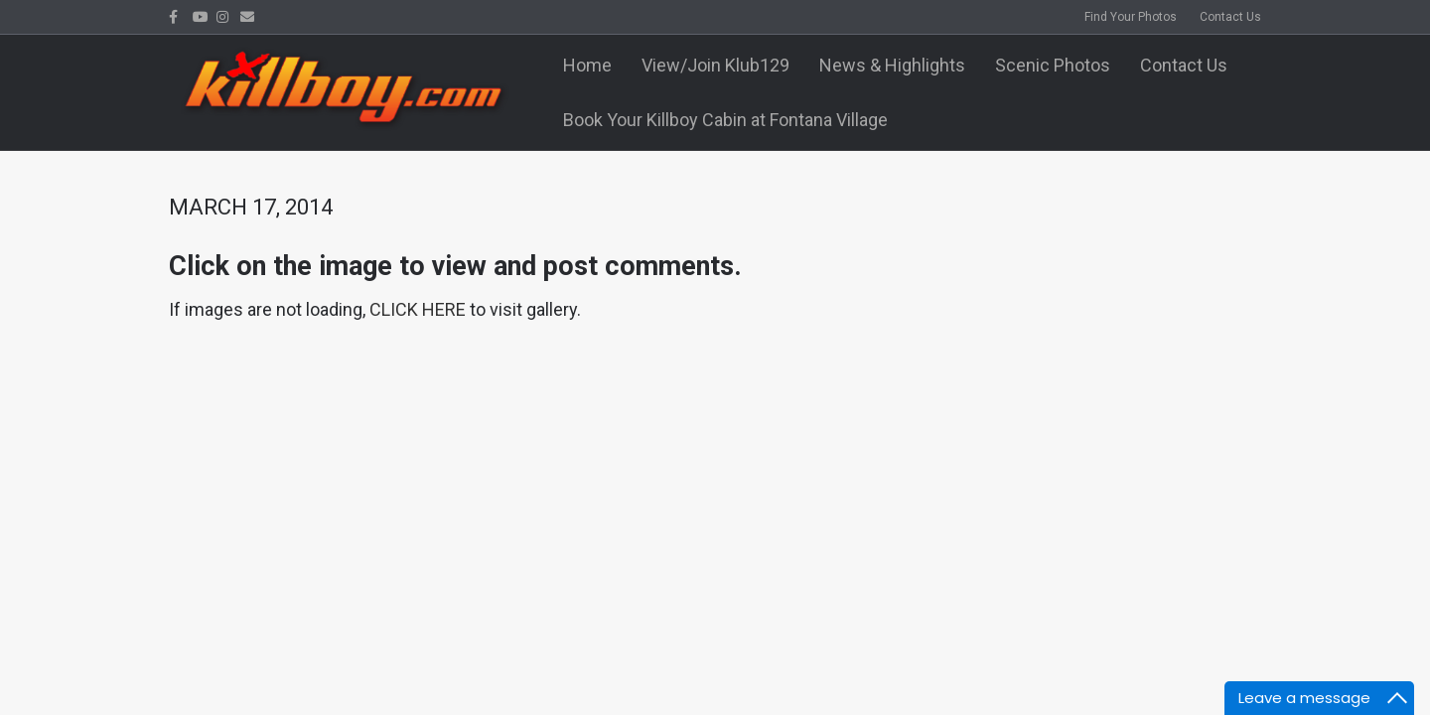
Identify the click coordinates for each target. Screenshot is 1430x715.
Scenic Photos (1052, 65)
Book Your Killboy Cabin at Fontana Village (725, 119)
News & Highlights (892, 65)
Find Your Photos (1130, 17)
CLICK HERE (417, 309)
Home (587, 65)
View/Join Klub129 (715, 65)
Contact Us (1230, 17)
